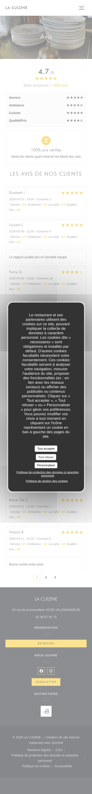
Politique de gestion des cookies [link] (47, 480)
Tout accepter (46, 448)
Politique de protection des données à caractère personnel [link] (48, 473)
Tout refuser (46, 457)
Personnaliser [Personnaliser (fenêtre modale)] (46, 465)
